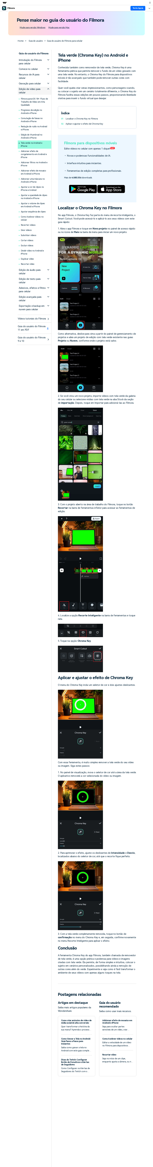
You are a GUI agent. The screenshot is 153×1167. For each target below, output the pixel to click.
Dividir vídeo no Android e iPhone (32, 252)
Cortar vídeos (27, 240)
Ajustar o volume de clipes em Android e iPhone (33, 205)
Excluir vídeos (27, 245)
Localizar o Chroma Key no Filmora (82, 118)
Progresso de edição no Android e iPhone (32, 111)
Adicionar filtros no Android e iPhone (34, 164)
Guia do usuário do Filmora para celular (65, 41)
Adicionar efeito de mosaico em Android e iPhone (34, 172)
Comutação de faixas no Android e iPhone (32, 120)
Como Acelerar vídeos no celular (32, 218)
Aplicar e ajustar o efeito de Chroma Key (84, 124)
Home (21, 41)
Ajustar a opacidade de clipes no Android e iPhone (34, 197)
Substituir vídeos (29, 235)
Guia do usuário (36, 41)
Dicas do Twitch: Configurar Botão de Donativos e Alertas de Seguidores (75, 1062)
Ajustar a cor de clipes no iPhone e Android (32, 188)
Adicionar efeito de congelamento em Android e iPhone (34, 154)
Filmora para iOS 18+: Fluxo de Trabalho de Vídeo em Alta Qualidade (34, 102)
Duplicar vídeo (27, 259)
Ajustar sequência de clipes (33, 212)
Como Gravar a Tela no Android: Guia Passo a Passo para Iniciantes (76, 1041)
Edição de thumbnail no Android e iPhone (32, 136)
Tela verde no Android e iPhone (32, 144)
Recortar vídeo (28, 264)
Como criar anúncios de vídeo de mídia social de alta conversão (76, 1021)
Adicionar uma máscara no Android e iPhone (33, 180)
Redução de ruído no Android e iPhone (34, 128)
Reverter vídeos (28, 225)
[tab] (34, 62)
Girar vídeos (26, 230)
